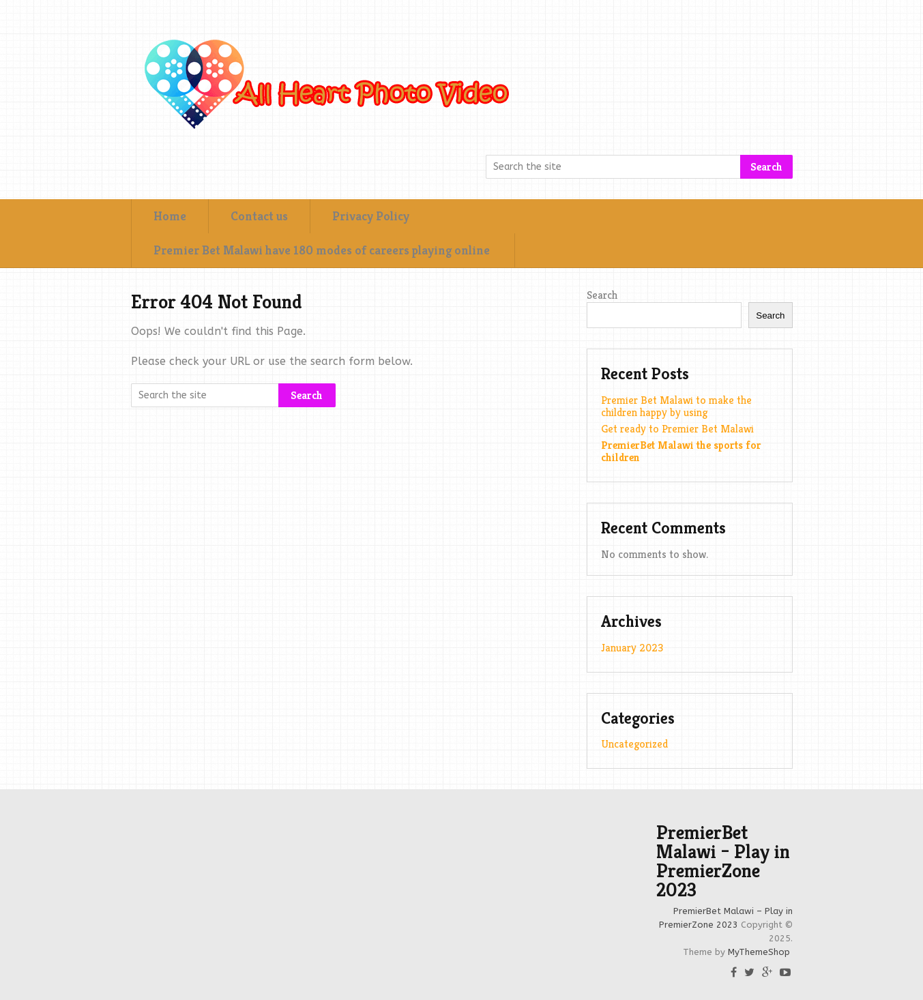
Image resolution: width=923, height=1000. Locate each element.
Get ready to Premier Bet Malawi (677, 429)
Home (169, 216)
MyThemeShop (759, 952)
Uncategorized (634, 744)
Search (766, 167)
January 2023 (632, 648)
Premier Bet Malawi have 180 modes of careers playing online (323, 250)
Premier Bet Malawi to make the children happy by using (676, 406)
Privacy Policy (370, 216)
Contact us (259, 216)
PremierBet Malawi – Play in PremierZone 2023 (723, 861)
